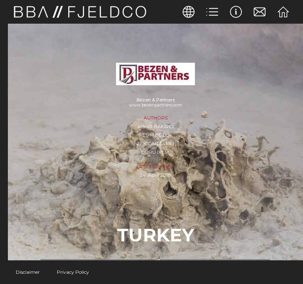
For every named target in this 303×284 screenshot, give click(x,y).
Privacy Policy (73, 272)
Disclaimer (28, 272)
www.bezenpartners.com (155, 105)
